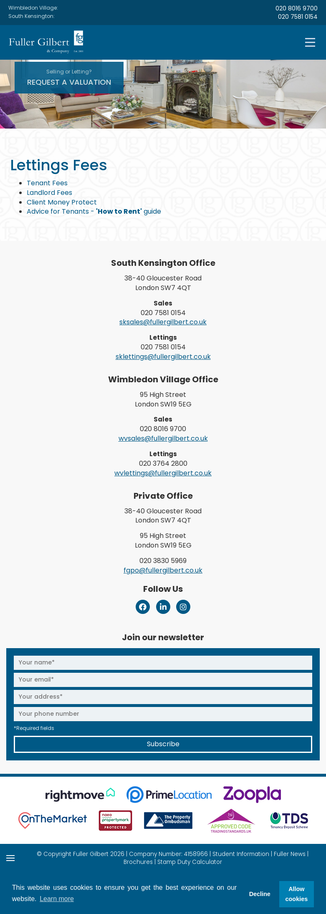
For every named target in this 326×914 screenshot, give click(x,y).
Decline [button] (259, 894)
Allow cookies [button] (297, 894)
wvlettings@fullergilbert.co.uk (163, 473)
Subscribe (163, 744)
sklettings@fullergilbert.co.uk (163, 356)
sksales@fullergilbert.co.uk (163, 322)
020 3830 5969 (163, 561)
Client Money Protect (62, 202)
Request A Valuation (69, 77)
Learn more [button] (57, 898)
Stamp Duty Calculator (189, 862)
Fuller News (290, 854)
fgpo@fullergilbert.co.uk (163, 570)
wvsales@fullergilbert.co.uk (163, 438)
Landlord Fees (49, 192)
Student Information (240, 854)
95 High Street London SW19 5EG (163, 399)
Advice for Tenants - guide (94, 211)
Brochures (138, 862)
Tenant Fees (47, 183)
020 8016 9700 (296, 8)
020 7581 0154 (298, 17)
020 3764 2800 (163, 463)
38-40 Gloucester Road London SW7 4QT (163, 283)
